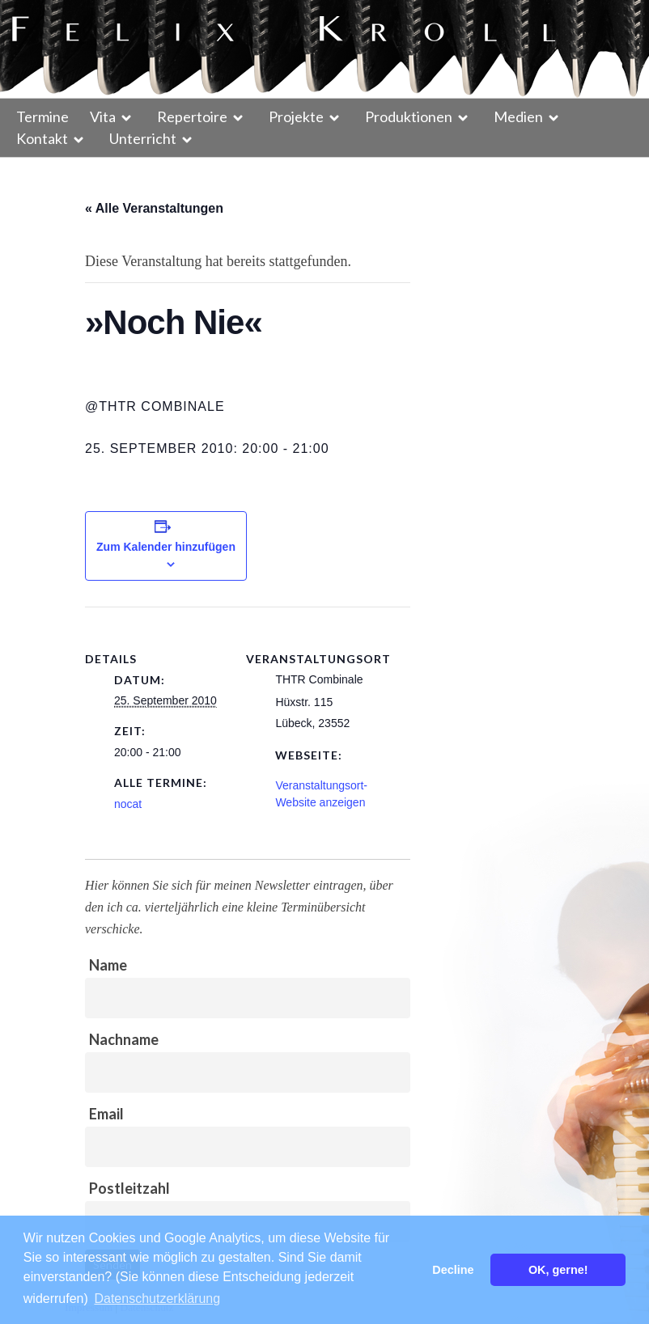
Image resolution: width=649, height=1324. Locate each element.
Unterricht (142, 138)
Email (106, 1114)
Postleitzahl (129, 1188)
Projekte (296, 116)
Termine (42, 116)
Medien (518, 116)
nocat (128, 803)
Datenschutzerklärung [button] (157, 1298)
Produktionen (408, 116)
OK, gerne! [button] (558, 1269)
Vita (103, 116)
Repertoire (192, 116)
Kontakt (42, 138)
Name (108, 965)
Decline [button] (452, 1269)
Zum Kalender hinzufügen (165, 546)
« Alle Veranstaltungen (154, 208)
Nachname (124, 1039)
